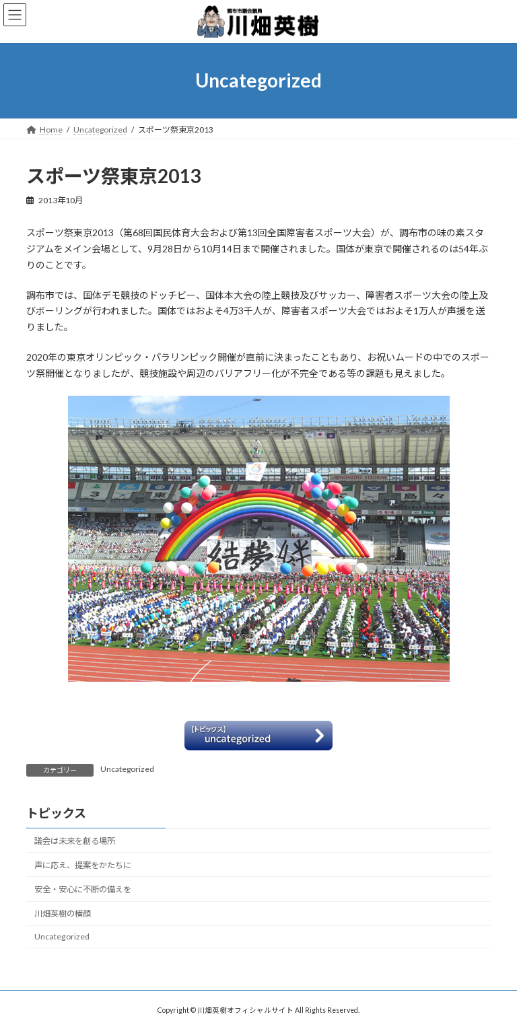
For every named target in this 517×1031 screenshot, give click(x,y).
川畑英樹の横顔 (62, 914)
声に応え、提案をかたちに (82, 864)
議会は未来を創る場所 (74, 840)
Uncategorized (127, 769)
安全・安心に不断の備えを (82, 889)
